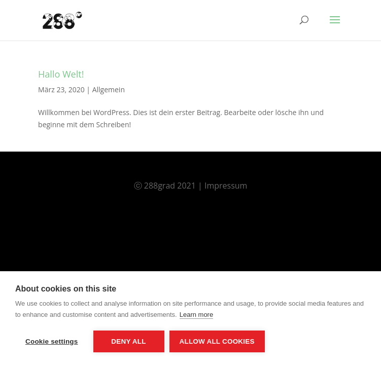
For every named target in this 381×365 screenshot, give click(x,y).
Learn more (196, 314)
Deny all (128, 341)
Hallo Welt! (61, 74)
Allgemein (108, 89)
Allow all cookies (217, 341)
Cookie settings (51, 341)
